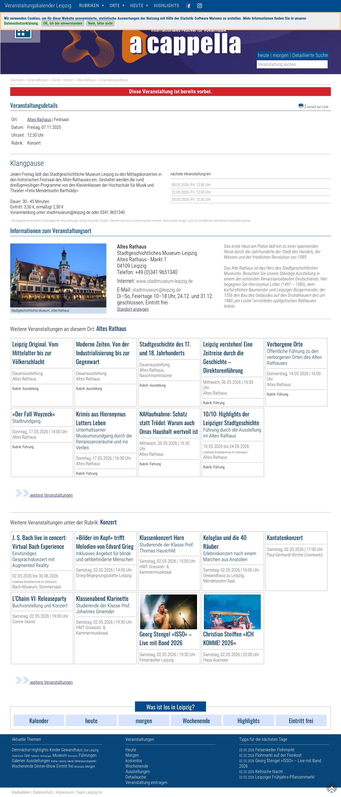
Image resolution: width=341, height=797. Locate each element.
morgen (281, 55)
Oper (27, 755)
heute (263, 55)
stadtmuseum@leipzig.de (156, 290)
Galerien (18, 760)
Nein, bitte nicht (100, 23)
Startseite (16, 80)
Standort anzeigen (133, 309)
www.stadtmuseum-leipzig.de (164, 281)
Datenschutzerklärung (21, 23)
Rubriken (89, 5)
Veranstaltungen (38, 80)
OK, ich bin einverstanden (62, 23)
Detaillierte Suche (310, 55)
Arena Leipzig (58, 761)
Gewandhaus (72, 749)
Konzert (68, 80)
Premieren (73, 756)
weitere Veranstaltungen (44, 495)
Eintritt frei (64, 766)
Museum (60, 755)
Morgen (90, 766)
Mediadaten (21, 792)
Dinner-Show (44, 766)
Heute (70, 761)
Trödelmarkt (17, 756)
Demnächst (21, 749)
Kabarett (35, 756)
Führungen (88, 755)
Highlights (166, 5)
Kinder (54, 749)
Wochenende (22, 766)
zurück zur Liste (317, 107)
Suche (56, 80)
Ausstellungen (38, 760)
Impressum (64, 792)
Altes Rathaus (86, 80)
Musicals (79, 766)
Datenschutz (43, 792)
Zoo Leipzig (91, 750)
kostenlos (134, 760)
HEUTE (137, 5)
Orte (115, 5)
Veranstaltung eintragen (146, 782)
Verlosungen (46, 756)
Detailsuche (136, 777)
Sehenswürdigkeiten (85, 761)
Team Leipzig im (89, 792)
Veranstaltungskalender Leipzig (38, 5)
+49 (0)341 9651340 (156, 272)
